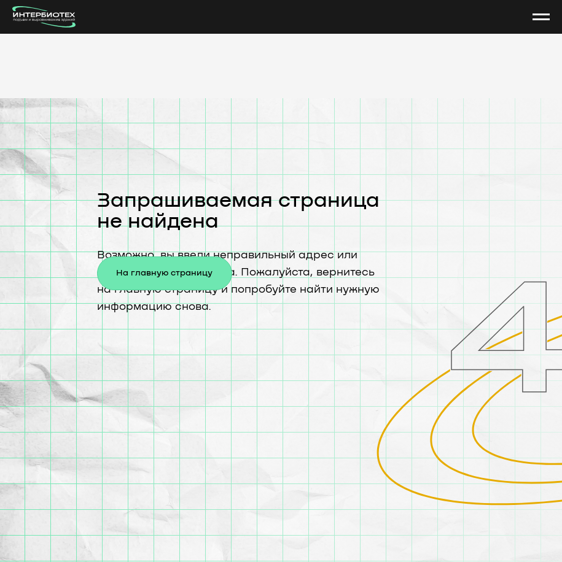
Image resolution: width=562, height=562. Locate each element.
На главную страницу (164, 273)
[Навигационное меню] (541, 17)
